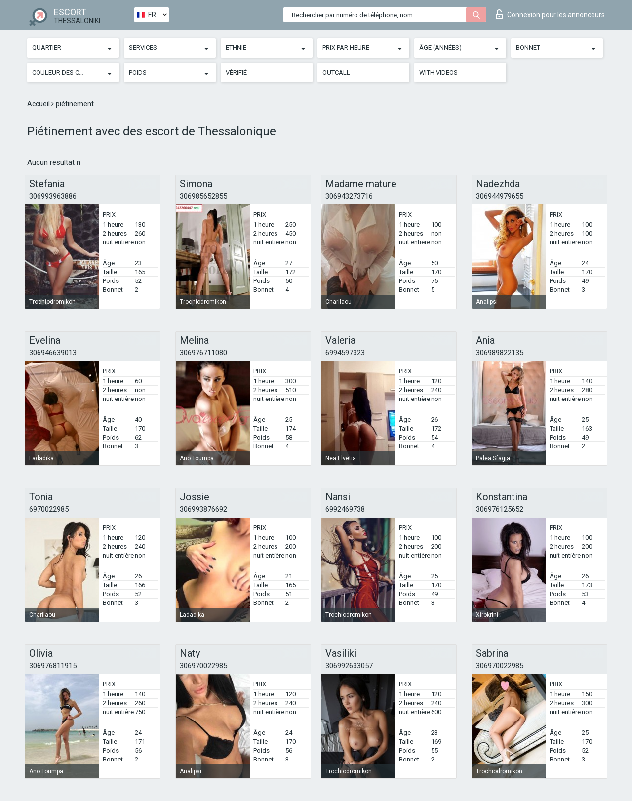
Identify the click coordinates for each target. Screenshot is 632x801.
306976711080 (203, 352)
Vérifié (236, 72)
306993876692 (203, 509)
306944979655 (499, 196)
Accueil (39, 104)
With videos (438, 72)
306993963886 (53, 196)
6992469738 (345, 509)
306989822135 (499, 352)
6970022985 (49, 509)
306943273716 (349, 196)
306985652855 (203, 196)
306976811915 (53, 665)
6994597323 (345, 352)
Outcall (336, 72)
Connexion (550, 14)
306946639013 (53, 352)
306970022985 (203, 665)
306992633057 (349, 665)
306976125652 (499, 509)
